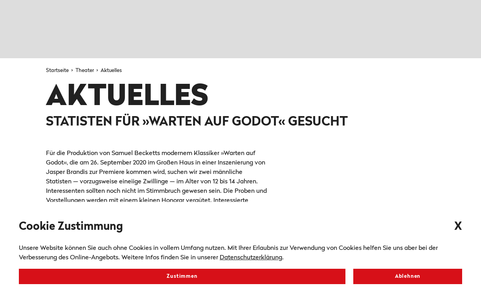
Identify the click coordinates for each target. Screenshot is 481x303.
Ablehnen (407, 276)
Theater (85, 70)
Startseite (58, 70)
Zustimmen (182, 276)
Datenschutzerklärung (251, 258)
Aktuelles (111, 70)
